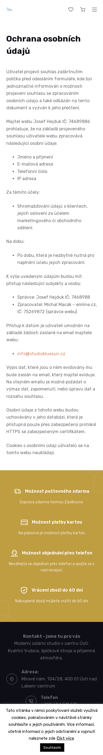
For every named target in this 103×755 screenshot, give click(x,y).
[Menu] (94, 9)
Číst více (65, 738)
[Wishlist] (70, 9)
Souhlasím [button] (52, 747)
